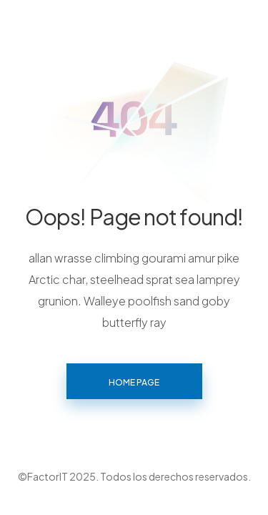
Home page (134, 382)
